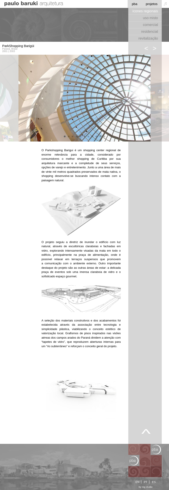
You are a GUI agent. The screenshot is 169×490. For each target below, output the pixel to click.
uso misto (150, 18)
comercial (150, 25)
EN (137, 482)
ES (154, 482)
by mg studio (145, 487)
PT (146, 482)
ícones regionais (145, 11)
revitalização (148, 38)
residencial (149, 31)
